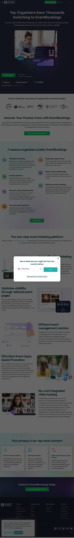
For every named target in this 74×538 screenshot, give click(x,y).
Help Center (49, 507)
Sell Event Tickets (20, 509)
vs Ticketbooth (64, 514)
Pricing (17, 519)
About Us (33, 507)
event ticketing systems (20, 241)
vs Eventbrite (64, 509)
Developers (49, 512)
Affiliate (33, 516)
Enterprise (18, 514)
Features (18, 507)
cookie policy (18, 528)
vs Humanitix (64, 516)
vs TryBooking (64, 507)
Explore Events (19, 516)
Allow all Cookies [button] (25, 532)
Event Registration (20, 512)
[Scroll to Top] (71, 532)
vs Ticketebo (64, 512)
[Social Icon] (55, 529)
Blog (32, 509)
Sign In (32, 514)
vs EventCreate (65, 519)
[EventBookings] (10, 2)
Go (51, 270)
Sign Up (33, 512)
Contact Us (49, 509)
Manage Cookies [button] (10, 532)
